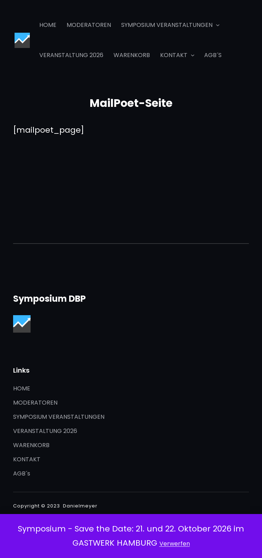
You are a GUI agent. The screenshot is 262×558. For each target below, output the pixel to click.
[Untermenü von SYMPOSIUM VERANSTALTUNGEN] (218, 25)
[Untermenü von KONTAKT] (193, 55)
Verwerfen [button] (174, 543)
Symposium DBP (49, 299)
